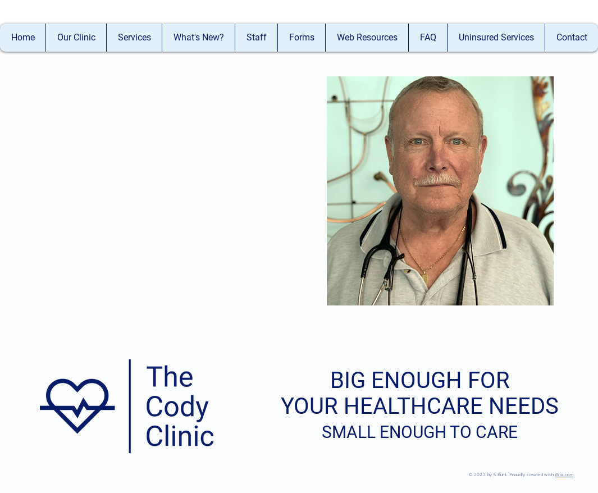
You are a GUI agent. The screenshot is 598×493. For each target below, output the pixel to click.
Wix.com (564, 474)
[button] (256, 38)
